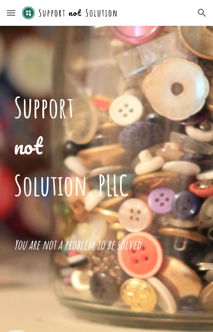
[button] (11, 12)
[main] (106, 178)
